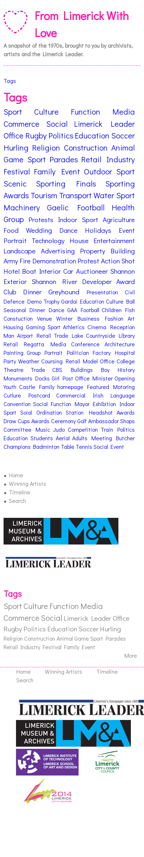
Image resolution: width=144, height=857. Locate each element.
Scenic (15, 183)
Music (43, 429)
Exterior (15, 281)
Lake (77, 335)
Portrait (15, 240)
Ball (130, 301)
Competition (83, 429)
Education (92, 135)
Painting (13, 352)
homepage (70, 386)
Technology (48, 240)
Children (112, 310)
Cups (24, 421)
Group (14, 219)
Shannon (122, 271)
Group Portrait (45, 352)
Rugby (36, 135)
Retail (11, 344)
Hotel (12, 271)
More (130, 655)
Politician (78, 352)
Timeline (19, 492)
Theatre (13, 369)
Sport (13, 111)
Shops (127, 421)
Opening (124, 378)
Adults (79, 438)
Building (123, 250)
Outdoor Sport (109, 171)
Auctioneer (92, 271)
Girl (55, 378)
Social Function (52, 404)
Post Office (76, 378)
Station (75, 412)
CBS (57, 369)
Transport (75, 195)
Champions (17, 446)
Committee (17, 429)
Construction (86, 147)
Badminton (46, 446)
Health (123, 207)
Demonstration (54, 260)
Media (123, 111)
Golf (82, 421)
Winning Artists (27, 483)
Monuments (18, 378)
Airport (25, 335)
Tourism (44, 195)
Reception (122, 327)
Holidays (98, 230)
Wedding (39, 230)
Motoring (124, 386)
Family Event (57, 171)
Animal (123, 147)
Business (89, 318)
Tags (10, 80)
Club (10, 291)
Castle (27, 386)
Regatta (34, 344)
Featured (98, 386)
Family (46, 386)
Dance (68, 230)
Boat (29, 271)
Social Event (109, 446)
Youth (10, 386)
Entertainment (114, 240)
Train (107, 429)
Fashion (114, 318)
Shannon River (55, 281)
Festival (17, 171)
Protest (88, 260)
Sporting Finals (66, 183)
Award (125, 281)
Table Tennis (76, 446)
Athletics (74, 327)
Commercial (70, 395)
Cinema (96, 327)
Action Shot (118, 260)
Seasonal (15, 310)
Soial (26, 412)
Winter (64, 318)
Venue (44, 318)
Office (107, 361)
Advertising (58, 250)
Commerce (21, 124)
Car (68, 271)
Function (85, 111)
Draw (10, 421)
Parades (63, 159)
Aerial (63, 438)
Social (57, 124)
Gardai (69, 301)
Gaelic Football (76, 207)
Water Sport (114, 195)
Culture (46, 111)
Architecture (120, 344)
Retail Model (82, 361)
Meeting (101, 438)
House (79, 240)
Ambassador (103, 421)
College (126, 361)
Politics (60, 135)
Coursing (52, 361)
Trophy (51, 301)
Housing (13, 327)
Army (11, 260)
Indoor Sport (78, 219)
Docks (42, 378)
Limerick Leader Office (96, 618)
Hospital (125, 352)
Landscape (20, 250)
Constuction (18, 318)
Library (127, 335)
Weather (28, 361)
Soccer (123, 135)
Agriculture (119, 219)
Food (11, 230)
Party (10, 361)
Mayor (82, 404)
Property (92, 250)
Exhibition (104, 404)
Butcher (125, 438)
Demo (34, 301)
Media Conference (75, 344)
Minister (102, 378)
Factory (102, 352)
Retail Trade (52, 335)
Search (17, 500)
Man (9, 335)
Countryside (100, 335)
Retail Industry (108, 159)
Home (16, 475)
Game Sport (25, 159)
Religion (46, 147)
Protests (40, 219)
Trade (38, 369)
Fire (25, 260)
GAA (72, 310)
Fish (130, 310)
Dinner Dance (47, 310)
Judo (59, 429)
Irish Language (114, 395)
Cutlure (12, 395)
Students (42, 438)
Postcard (39, 395)
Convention (17, 404)
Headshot (101, 412)
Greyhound (63, 291)
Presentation (102, 292)
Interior (50, 271)
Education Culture (101, 301)
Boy (105, 369)
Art (131, 318)
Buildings (82, 369)
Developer (97, 281)
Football (90, 310)
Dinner (32, 291)
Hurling (16, 147)
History (126, 369)
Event (127, 230)
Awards (126, 412)
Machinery (22, 207)
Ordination (49, 412)
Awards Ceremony (53, 421)
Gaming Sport (43, 327)
